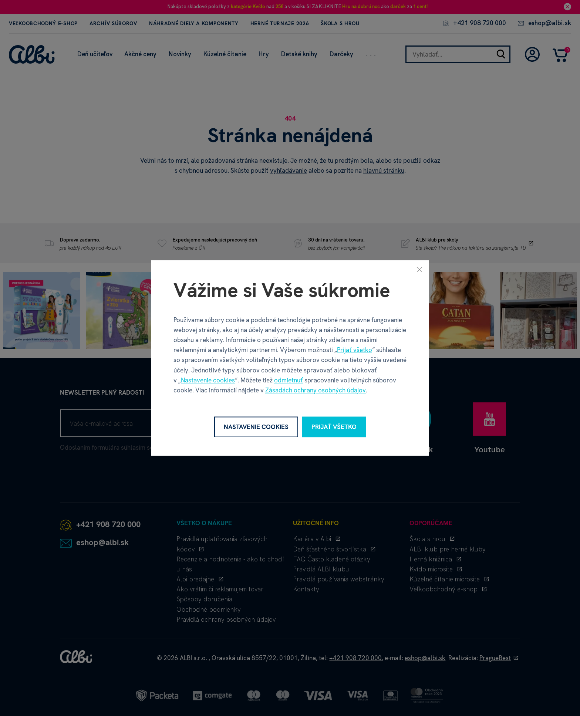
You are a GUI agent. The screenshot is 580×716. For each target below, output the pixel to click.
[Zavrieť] (419, 269)
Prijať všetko (354, 350)
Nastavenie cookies (208, 380)
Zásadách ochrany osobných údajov (315, 390)
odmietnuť (288, 380)
